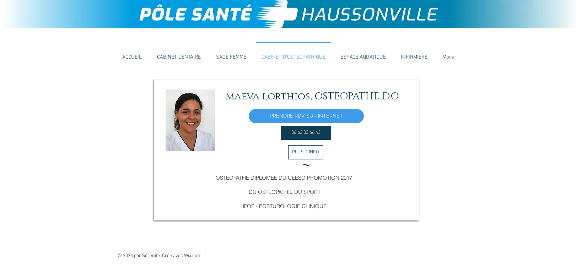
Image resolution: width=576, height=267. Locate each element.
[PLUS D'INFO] (305, 152)
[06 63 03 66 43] (306, 133)
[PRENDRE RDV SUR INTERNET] (306, 116)
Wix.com (192, 256)
